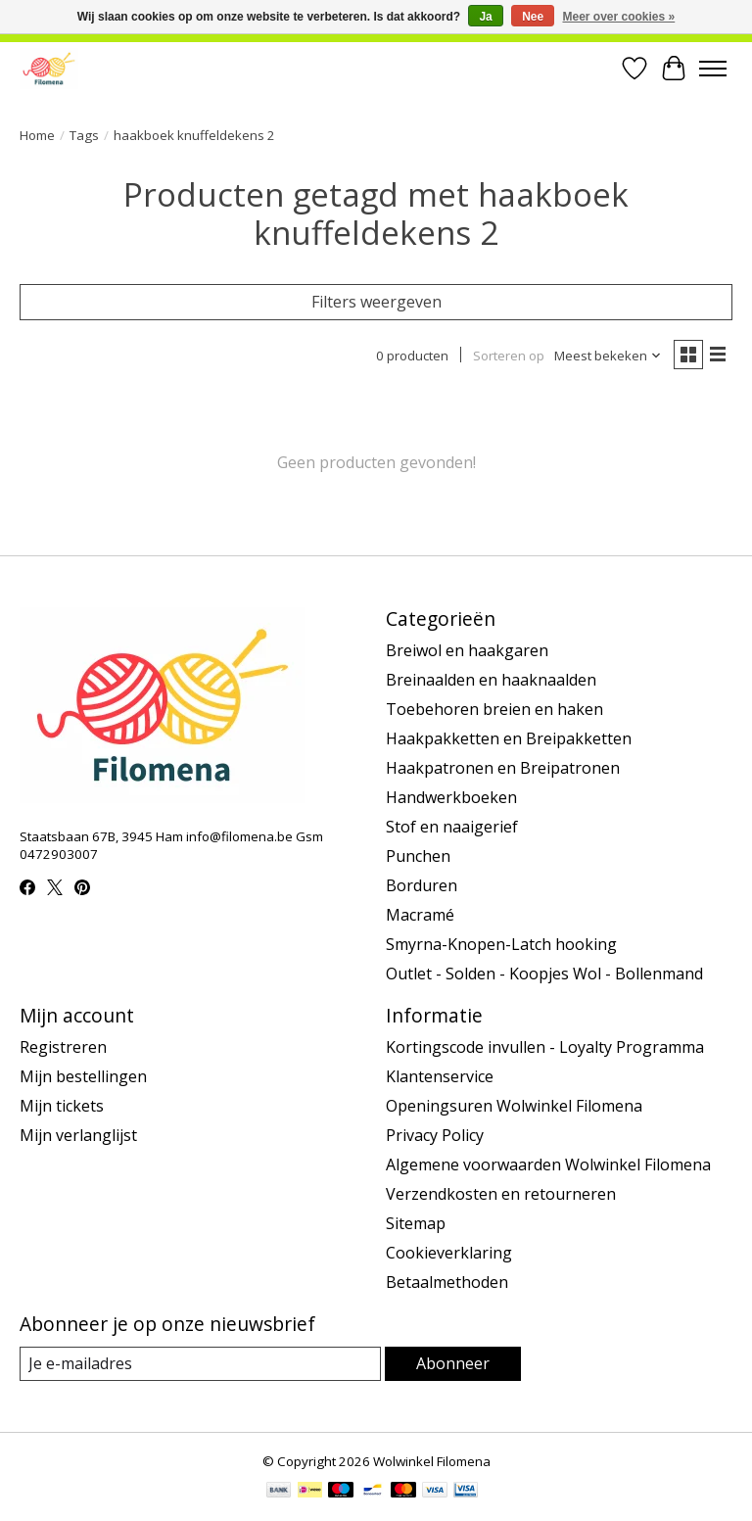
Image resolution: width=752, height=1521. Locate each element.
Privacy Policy (435, 1135)
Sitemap (416, 1223)
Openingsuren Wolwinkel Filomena (514, 1106)
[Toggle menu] (712, 68)
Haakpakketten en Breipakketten (509, 738)
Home (37, 135)
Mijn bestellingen (83, 1076)
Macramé (420, 915)
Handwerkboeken (451, 797)
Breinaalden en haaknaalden (491, 679)
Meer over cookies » (619, 17)
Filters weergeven (376, 301)
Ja (485, 17)
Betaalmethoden (447, 1282)
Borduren (421, 885)
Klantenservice (440, 1076)
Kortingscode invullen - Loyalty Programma (545, 1047)
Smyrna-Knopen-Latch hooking (501, 944)
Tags (84, 135)
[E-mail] (200, 1364)
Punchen (418, 856)
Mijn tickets (62, 1106)
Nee (532, 17)
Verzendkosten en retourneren (501, 1194)
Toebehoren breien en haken (494, 709)
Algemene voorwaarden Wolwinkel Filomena (548, 1164)
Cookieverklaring (449, 1252)
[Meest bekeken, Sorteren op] (608, 355)
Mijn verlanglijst (78, 1135)
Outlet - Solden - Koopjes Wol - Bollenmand (544, 973)
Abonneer (453, 1363)
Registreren (63, 1047)
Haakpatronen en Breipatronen (503, 768)
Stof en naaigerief (452, 826)
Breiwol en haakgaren (467, 650)
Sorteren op (508, 355)
